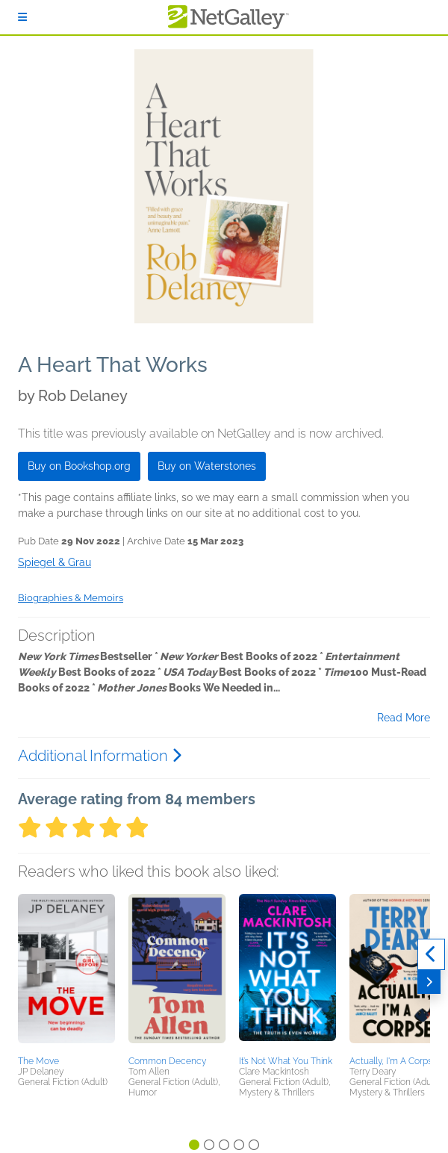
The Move (38, 1061)
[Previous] (431, 954)
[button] (66, 972)
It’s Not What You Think (285, 1061)
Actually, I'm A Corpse (393, 1061)
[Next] (429, 982)
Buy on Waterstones (207, 466)
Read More (403, 718)
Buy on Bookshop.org (79, 466)
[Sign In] (22, 17)
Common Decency (167, 1061)
